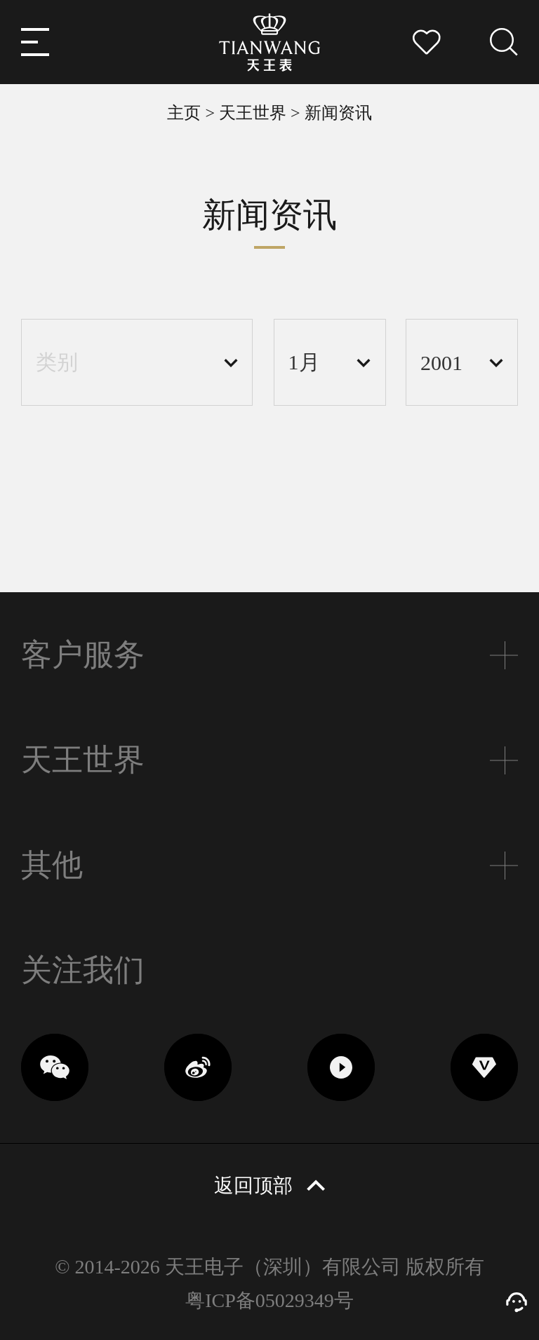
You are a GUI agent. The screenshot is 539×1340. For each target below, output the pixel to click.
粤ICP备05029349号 (269, 1300)
